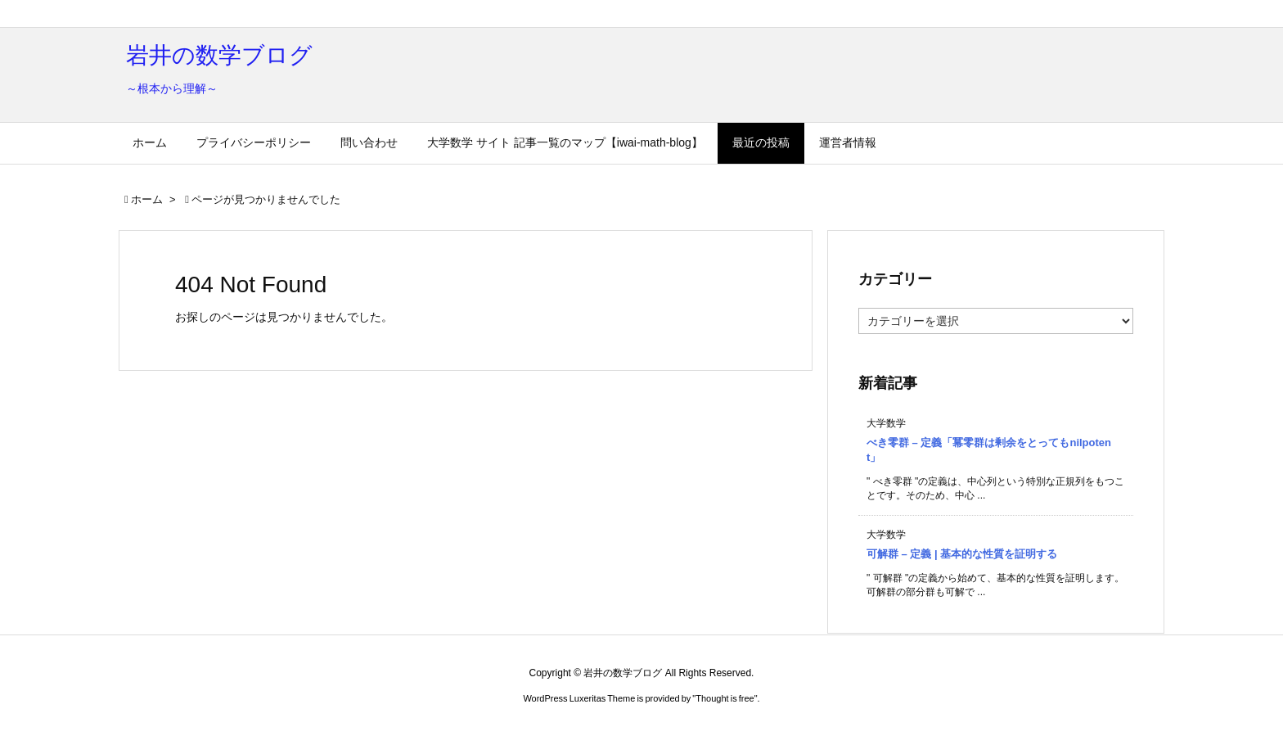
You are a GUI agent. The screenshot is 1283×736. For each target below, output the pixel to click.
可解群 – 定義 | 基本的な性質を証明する (962, 554)
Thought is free (725, 698)
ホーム (147, 199)
